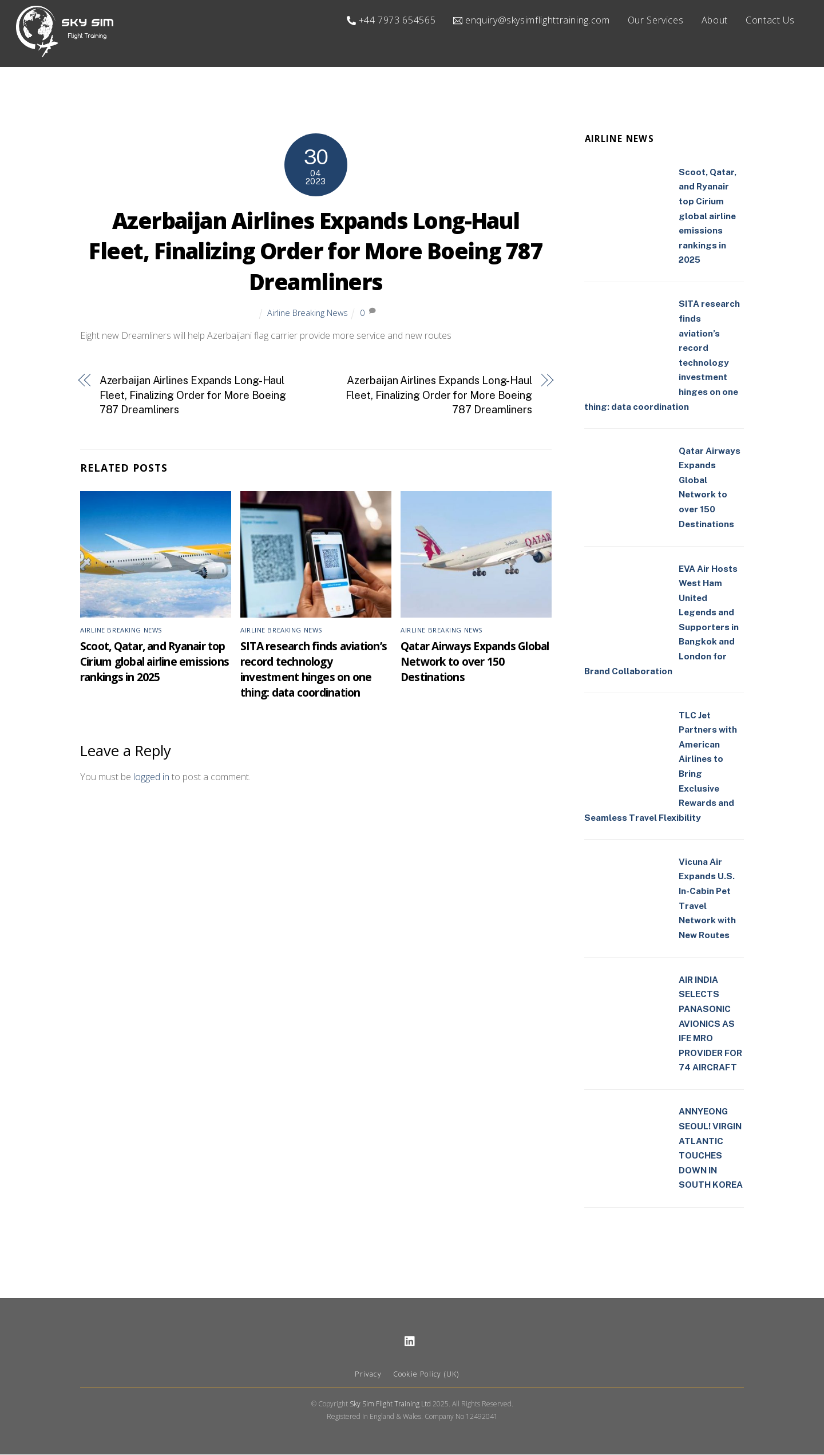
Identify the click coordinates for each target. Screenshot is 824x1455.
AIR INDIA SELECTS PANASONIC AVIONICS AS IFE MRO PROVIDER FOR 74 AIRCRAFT (710, 1024)
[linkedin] (410, 1341)
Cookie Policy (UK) (426, 1374)
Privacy (368, 1374)
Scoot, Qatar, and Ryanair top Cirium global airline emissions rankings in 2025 (154, 662)
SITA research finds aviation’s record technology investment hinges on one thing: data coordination (313, 670)
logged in (151, 777)
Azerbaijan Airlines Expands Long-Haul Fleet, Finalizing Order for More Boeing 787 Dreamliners (315, 252)
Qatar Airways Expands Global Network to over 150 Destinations (475, 662)
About (715, 20)
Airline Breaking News (307, 313)
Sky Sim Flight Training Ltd (390, 1404)
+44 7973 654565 (391, 20)
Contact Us (770, 20)
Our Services (656, 20)
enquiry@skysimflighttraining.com (531, 20)
